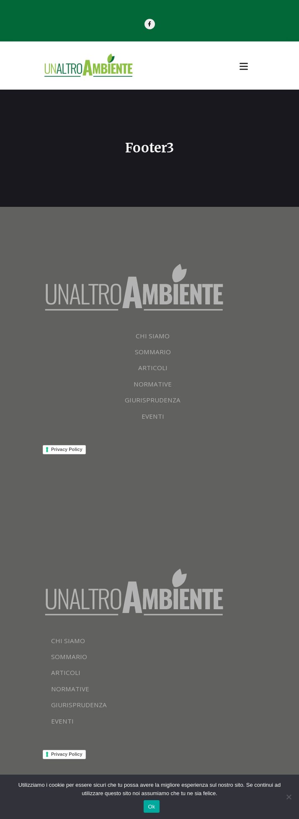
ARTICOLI (153, 370)
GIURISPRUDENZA (152, 403)
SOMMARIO (152, 354)
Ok (151, 807)
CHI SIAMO (153, 338)
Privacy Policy (66, 452)
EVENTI (153, 419)
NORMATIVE (153, 387)
